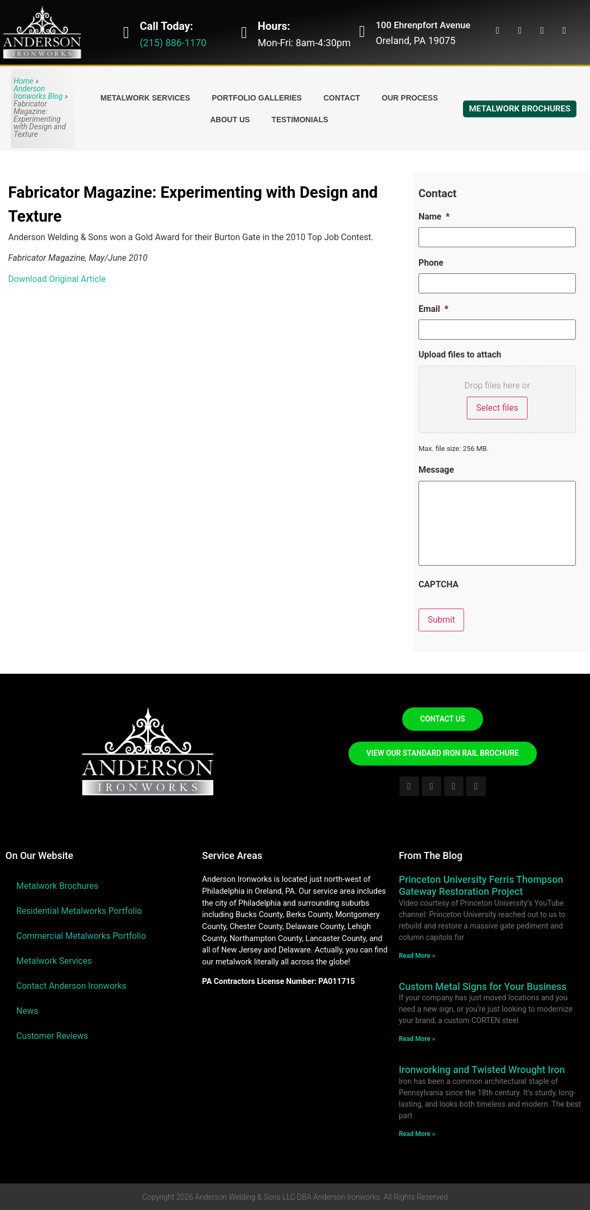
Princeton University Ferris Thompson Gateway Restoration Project (481, 885)
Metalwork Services (145, 97)
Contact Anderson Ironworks (71, 986)
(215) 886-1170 (172, 42)
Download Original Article (57, 279)
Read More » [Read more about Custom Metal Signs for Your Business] (417, 1038)
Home (24, 81)
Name (434, 216)
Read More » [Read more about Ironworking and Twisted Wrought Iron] (417, 1133)
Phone (430, 262)
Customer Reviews (52, 1036)
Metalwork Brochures (57, 886)
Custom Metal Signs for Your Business (483, 986)
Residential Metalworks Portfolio (79, 911)
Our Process (409, 97)
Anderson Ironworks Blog (38, 92)
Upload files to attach (460, 353)
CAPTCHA (438, 585)
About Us (230, 119)
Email (433, 308)
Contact (341, 97)
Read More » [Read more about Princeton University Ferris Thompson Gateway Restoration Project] (417, 955)
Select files (497, 406)
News (27, 1011)
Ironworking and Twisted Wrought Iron (482, 1069)
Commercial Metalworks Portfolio (81, 936)
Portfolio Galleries (257, 97)
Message (436, 468)
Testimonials (299, 119)
